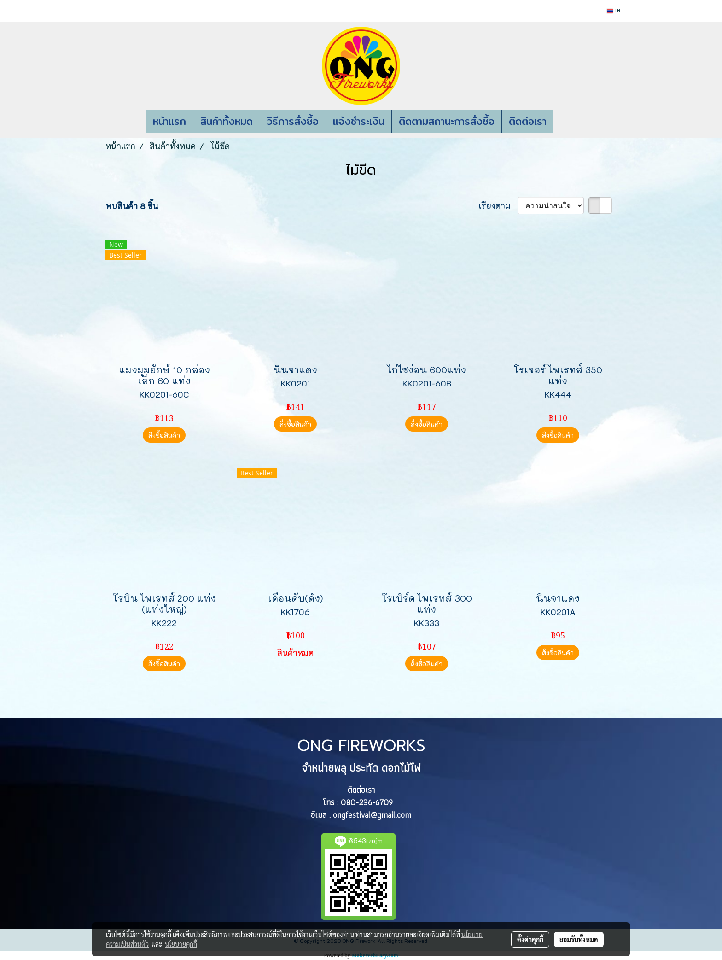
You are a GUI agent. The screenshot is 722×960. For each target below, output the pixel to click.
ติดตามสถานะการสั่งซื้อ (447, 121)
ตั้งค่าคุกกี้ (530, 939)
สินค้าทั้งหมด (226, 121)
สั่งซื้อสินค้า (164, 435)
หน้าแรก (169, 121)
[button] (567, 121)
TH (613, 11)
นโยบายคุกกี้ (181, 944)
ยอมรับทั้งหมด (578, 939)
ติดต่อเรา (528, 121)
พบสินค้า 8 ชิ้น (131, 205)
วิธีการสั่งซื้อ (293, 121)
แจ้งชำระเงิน (358, 121)
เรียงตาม (498, 205)
